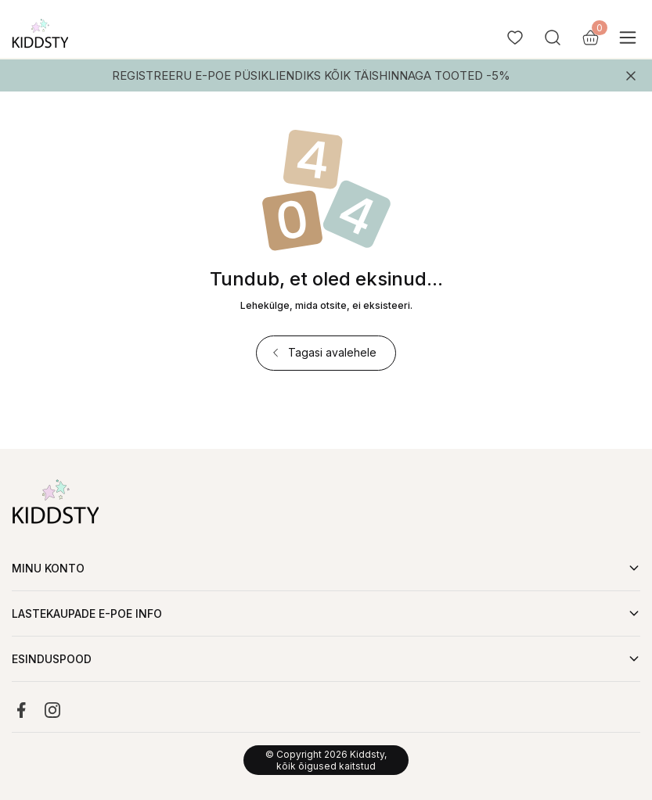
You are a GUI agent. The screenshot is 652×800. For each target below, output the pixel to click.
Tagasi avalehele (322, 352)
